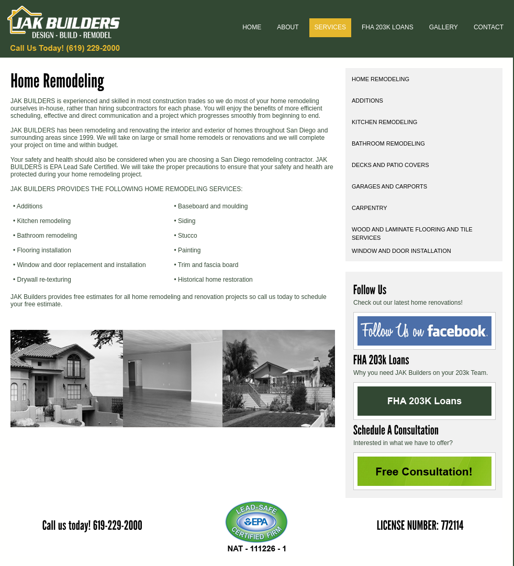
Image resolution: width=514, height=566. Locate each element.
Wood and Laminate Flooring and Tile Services (412, 233)
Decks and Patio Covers (390, 165)
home (251, 27)
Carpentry (369, 208)
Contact (489, 27)
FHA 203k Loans (388, 27)
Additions (367, 100)
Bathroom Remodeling (388, 143)
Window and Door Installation (401, 251)
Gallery (443, 27)
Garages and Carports (389, 186)
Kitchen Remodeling (384, 122)
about (287, 27)
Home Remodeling (380, 79)
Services (330, 27)
